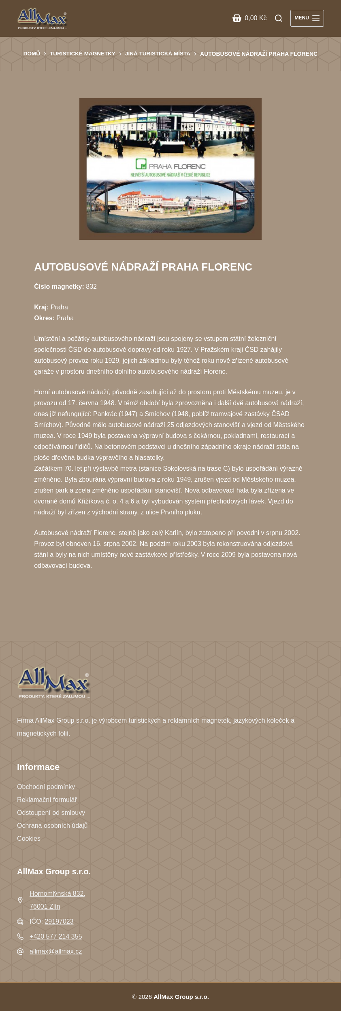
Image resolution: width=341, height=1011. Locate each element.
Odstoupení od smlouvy (51, 812)
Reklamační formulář (47, 799)
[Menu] (307, 18)
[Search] (278, 18)
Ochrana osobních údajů (52, 825)
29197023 (59, 921)
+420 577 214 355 (56, 936)
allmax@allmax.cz (56, 951)
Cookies (28, 838)
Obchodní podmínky (46, 786)
